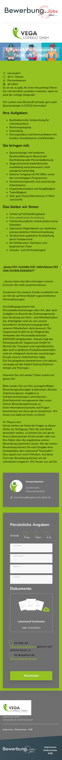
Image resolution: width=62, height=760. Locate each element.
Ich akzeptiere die (23, 657)
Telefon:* (17, 566)
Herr (38, 537)
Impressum (8, 729)
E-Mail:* (16, 577)
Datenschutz (21, 729)
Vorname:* (17, 545)
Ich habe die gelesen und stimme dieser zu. (31, 646)
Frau (27, 537)
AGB (30, 729)
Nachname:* (18, 556)
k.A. (49, 537)
